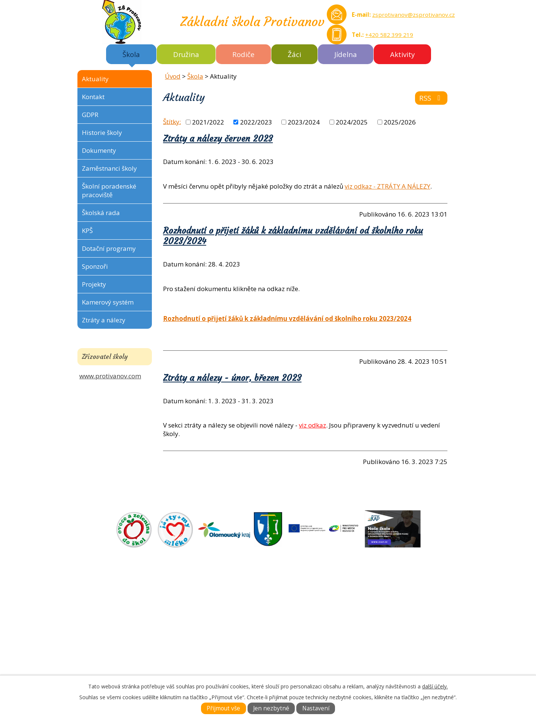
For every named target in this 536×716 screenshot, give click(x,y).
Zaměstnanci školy (109, 168)
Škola (131, 54)
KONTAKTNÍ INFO (296, 629)
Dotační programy (109, 248)
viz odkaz (312, 425)
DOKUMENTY (290, 612)
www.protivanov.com (110, 376)
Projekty (94, 284)
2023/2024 (304, 122)
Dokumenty (99, 150)
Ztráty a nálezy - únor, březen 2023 (232, 378)
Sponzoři (95, 266)
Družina (186, 54)
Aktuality (95, 79)
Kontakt (93, 96)
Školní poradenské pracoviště (109, 190)
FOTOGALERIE (291, 620)
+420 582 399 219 (389, 34)
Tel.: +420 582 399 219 (127, 663)
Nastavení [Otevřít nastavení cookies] (315, 708)
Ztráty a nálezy (103, 320)
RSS (431, 97)
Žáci (294, 54)
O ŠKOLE (282, 603)
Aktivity (402, 54)
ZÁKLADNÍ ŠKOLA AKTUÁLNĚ (312, 594)
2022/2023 (256, 122)
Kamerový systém (108, 302)
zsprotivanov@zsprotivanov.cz (413, 14)
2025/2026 (400, 122)
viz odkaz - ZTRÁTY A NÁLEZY (387, 186)
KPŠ (87, 230)
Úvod (173, 76)
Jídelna (345, 54)
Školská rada (101, 212)
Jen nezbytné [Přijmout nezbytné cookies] (271, 708)
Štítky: (172, 121)
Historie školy (102, 132)
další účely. (435, 686)
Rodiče (243, 54)
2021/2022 (208, 122)
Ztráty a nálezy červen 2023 (218, 138)
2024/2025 (352, 122)
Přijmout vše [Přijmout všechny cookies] (223, 708)
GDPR (90, 114)
